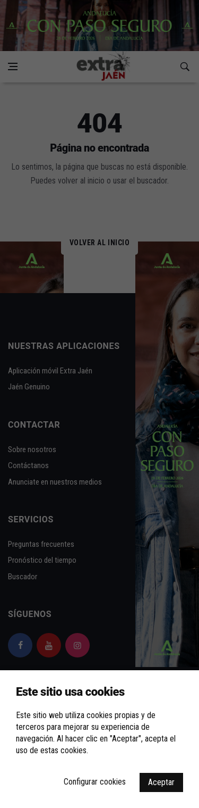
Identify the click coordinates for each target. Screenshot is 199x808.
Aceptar (161, 782)
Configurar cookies (95, 782)
